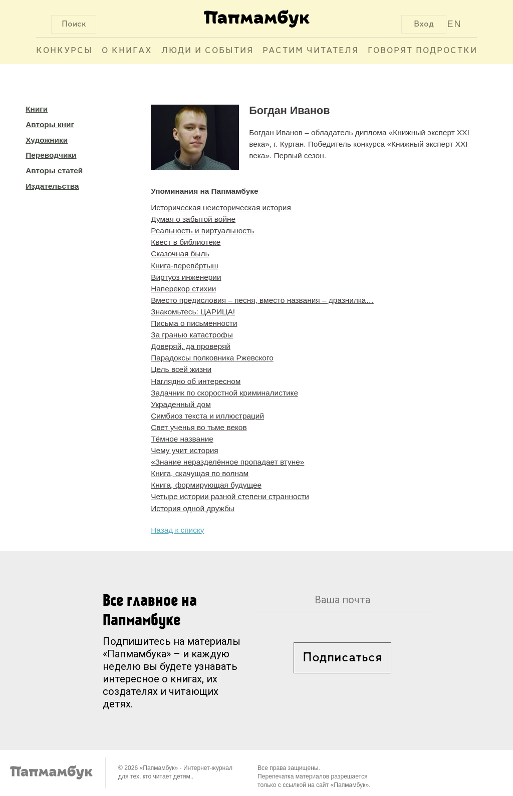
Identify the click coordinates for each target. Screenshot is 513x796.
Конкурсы (64, 51)
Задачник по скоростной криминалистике (224, 392)
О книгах (127, 51)
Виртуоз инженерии (186, 277)
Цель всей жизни (181, 369)
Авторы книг (50, 124)
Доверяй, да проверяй (190, 346)
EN (454, 24)
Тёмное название (182, 439)
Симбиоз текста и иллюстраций (207, 416)
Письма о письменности (194, 323)
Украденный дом (181, 404)
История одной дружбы (192, 508)
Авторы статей (54, 170)
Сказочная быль (180, 253)
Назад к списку (177, 530)
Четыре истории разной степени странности (230, 496)
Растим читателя (311, 51)
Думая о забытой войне (193, 219)
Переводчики (51, 155)
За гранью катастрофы (192, 334)
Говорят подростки (422, 51)
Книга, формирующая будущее (206, 485)
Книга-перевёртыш (184, 265)
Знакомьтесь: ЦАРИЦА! (193, 311)
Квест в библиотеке (185, 242)
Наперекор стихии (183, 288)
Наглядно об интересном (195, 381)
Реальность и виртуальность (202, 230)
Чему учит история (184, 450)
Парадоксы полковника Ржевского (212, 357)
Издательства (52, 186)
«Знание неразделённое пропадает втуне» (227, 462)
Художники (47, 140)
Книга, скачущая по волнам (199, 473)
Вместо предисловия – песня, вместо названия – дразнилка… (262, 300)
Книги (37, 109)
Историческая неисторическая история (221, 207)
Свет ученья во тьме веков (198, 427)
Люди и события (207, 51)
